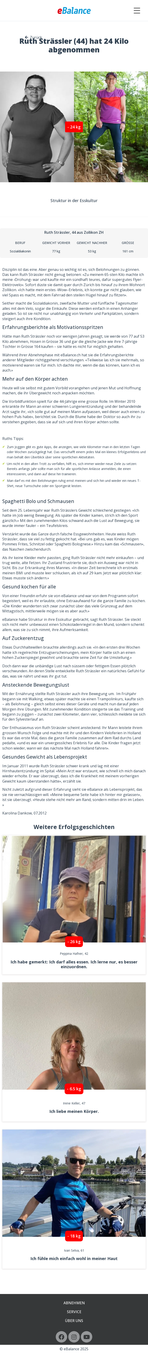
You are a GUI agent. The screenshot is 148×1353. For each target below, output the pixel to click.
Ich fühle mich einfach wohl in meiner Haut (74, 1258)
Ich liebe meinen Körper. (74, 1111)
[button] (74, 126)
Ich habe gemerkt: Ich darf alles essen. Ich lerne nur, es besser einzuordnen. (74, 964)
